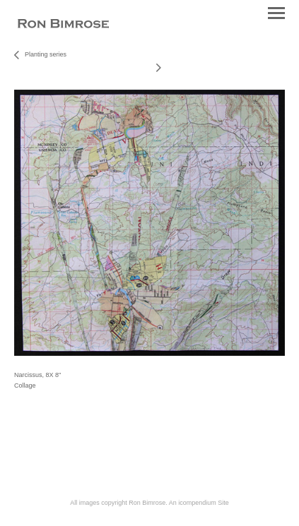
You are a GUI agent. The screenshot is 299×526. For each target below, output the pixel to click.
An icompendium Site (199, 502)
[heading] (63, 25)
